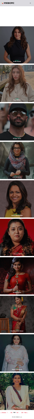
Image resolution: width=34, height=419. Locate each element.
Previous (3, 412)
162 (11, 412)
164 (17, 412)
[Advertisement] (17, 15)
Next (26, 412)
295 (22, 412)
